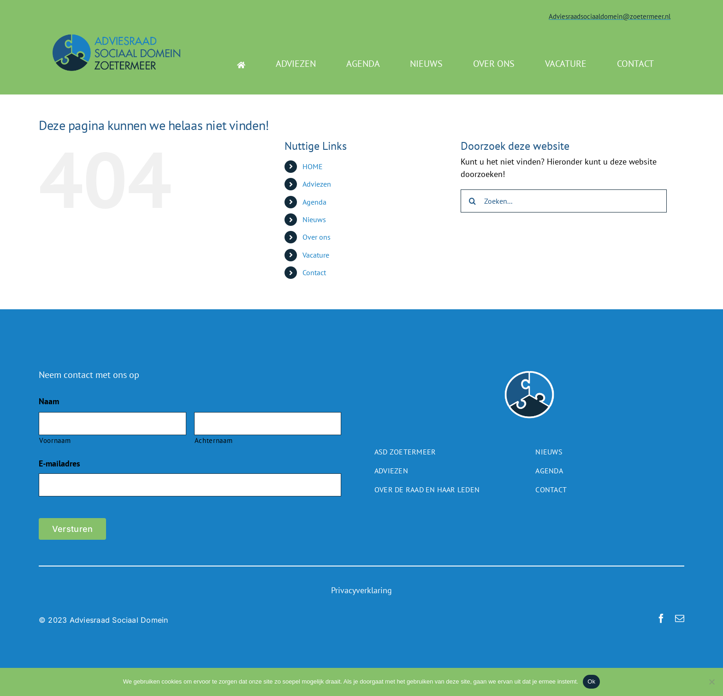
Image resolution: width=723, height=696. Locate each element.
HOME (312, 166)
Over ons (316, 237)
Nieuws (314, 219)
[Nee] (711, 681)
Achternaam (214, 440)
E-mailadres (59, 463)
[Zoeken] (472, 200)
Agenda (314, 201)
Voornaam (55, 440)
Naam (49, 401)
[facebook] (661, 618)
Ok (591, 681)
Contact (314, 272)
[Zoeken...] (564, 200)
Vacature (315, 255)
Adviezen (316, 184)
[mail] (679, 618)
